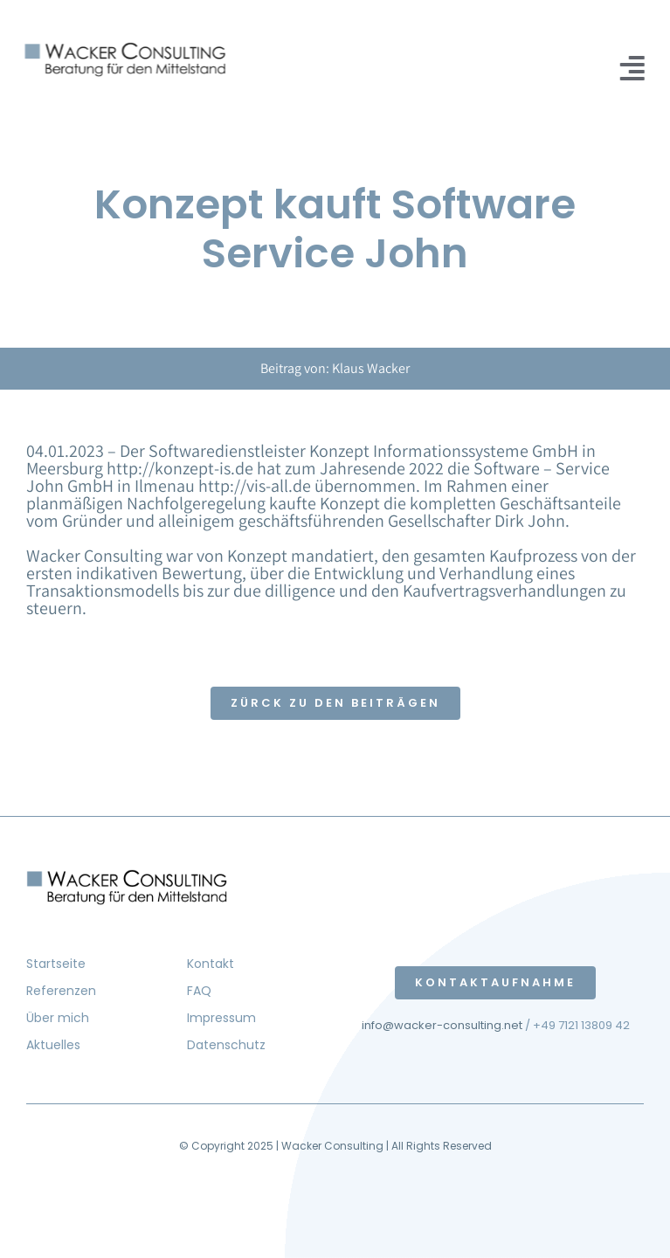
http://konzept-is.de (180, 468)
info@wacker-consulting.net (442, 1025)
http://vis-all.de (254, 485)
